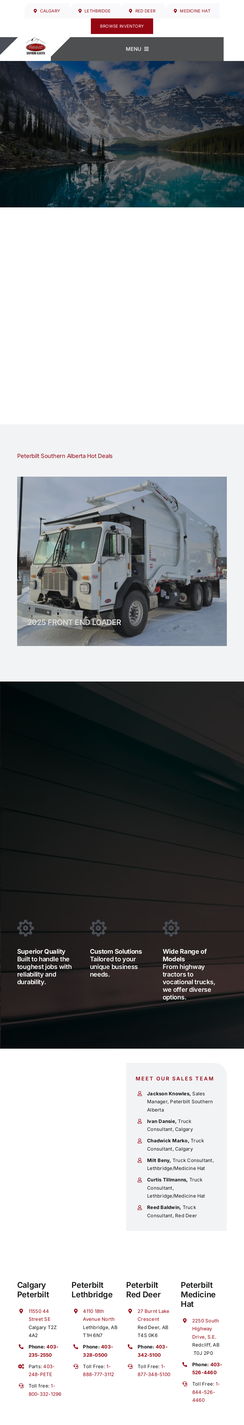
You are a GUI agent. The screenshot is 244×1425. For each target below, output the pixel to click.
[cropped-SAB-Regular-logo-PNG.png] (35, 40)
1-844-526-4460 (206, 1392)
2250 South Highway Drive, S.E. (205, 1329)
